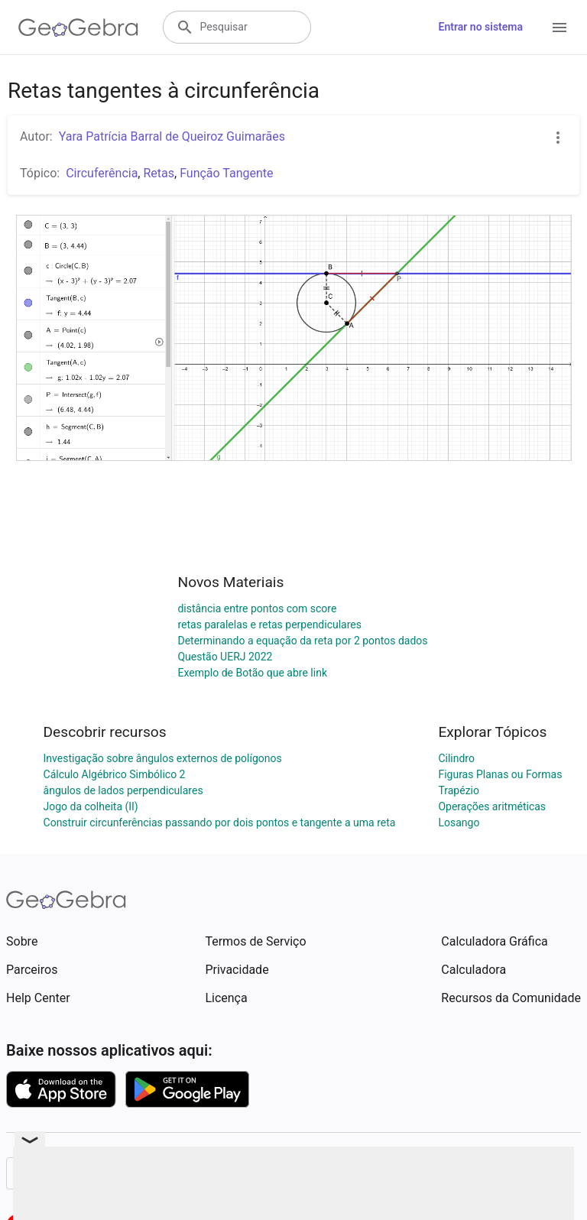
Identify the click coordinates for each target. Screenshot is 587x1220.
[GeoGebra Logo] (78, 27)
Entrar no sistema (481, 27)
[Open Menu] (559, 27)
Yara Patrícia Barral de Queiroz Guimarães (172, 136)
